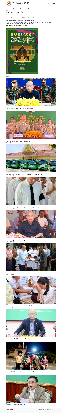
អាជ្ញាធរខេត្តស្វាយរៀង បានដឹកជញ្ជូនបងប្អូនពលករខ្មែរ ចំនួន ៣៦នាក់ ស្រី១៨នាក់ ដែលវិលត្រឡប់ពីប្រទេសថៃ (20, 371)
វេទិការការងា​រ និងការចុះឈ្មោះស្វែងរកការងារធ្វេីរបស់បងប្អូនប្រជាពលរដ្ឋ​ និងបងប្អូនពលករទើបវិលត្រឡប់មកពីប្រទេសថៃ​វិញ (22, 240)
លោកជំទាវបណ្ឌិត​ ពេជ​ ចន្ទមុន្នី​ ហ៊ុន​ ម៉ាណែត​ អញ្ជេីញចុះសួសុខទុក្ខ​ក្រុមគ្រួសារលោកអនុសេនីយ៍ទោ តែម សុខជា (20, 305)
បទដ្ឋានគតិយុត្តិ (36, 8)
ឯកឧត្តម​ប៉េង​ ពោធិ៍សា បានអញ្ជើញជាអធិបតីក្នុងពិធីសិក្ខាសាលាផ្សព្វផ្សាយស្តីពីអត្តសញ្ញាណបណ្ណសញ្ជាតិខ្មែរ (19, 338)
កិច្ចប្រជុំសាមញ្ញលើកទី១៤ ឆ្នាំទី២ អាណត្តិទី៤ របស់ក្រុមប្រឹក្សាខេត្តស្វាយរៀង (15, 404)
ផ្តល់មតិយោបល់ (49, 409)
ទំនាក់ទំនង (44, 409)
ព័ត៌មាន (7, 10)
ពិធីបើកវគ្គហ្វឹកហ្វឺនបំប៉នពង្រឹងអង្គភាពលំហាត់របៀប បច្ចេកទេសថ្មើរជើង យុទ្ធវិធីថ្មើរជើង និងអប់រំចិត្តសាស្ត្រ (19, 108)
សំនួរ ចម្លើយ (53, 409)
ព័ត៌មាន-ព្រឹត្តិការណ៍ (28, 8)
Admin (15, 13)
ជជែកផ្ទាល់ (40, 409)
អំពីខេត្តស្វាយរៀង (13, 8)
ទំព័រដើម (7, 8)
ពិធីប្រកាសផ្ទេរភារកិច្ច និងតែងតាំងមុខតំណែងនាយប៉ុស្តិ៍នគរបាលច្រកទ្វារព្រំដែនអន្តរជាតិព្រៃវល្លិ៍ (18, 141)
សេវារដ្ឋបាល (20, 8)
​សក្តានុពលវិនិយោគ (43, 8)
